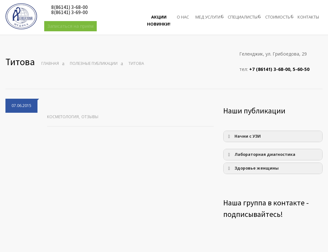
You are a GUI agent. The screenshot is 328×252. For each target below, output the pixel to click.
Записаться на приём (70, 26)
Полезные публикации (94, 63)
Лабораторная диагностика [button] (260, 154)
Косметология (63, 116)
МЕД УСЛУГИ (207, 17)
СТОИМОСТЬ (277, 17)
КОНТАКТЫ (308, 17)
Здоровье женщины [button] (252, 168)
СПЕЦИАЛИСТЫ (243, 17)
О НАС (183, 17)
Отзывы (89, 116)
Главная (50, 63)
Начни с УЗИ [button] (243, 136)
